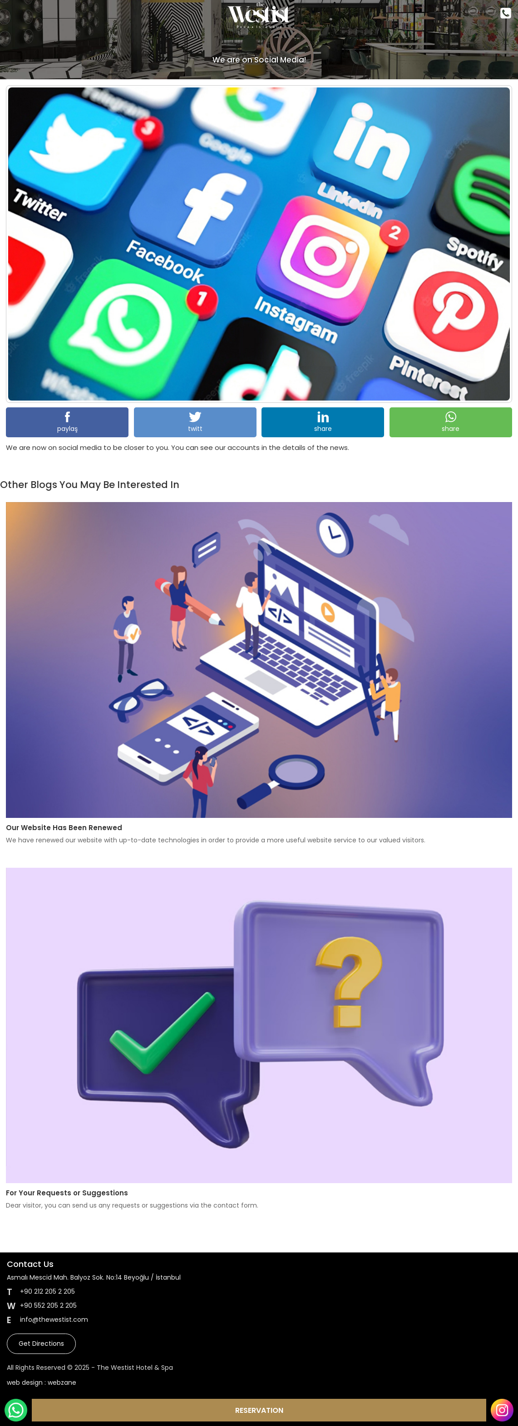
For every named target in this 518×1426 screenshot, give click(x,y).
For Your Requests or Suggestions (67, 1193)
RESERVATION (259, 1410)
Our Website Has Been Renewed (64, 827)
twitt (195, 422)
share (323, 422)
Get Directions (41, 1343)
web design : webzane (41, 1382)
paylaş (67, 422)
